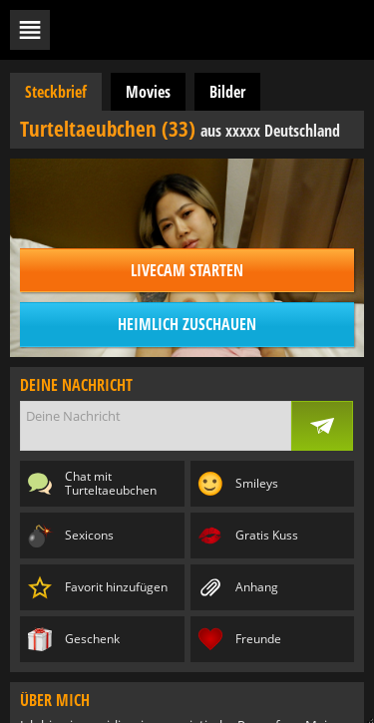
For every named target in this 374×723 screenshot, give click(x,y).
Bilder (227, 92)
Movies (148, 92)
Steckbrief (56, 92)
